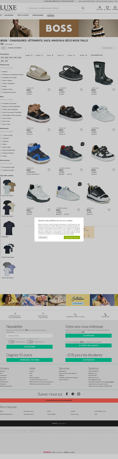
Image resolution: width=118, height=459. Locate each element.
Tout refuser (42, 237)
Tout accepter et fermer (72, 237)
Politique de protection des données (64, 234)
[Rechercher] (83, 8)
